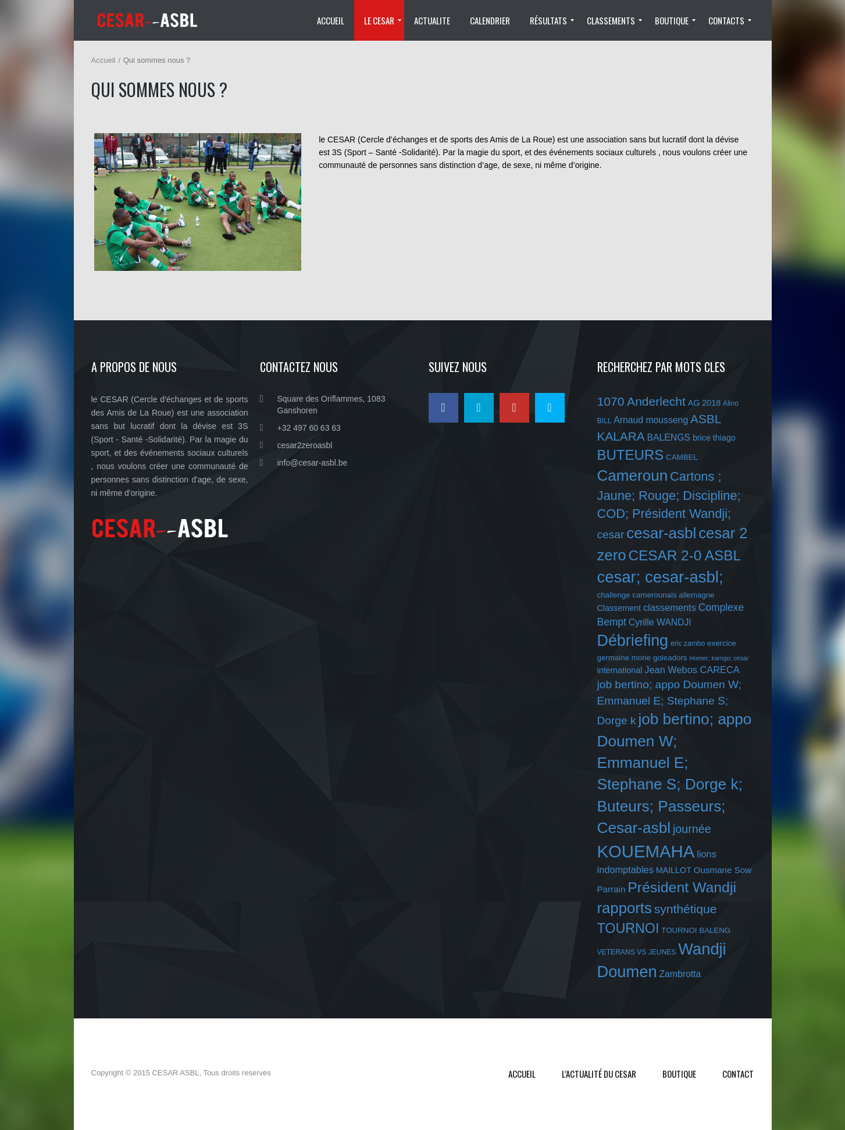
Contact (738, 1073)
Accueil (103, 60)
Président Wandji (681, 887)
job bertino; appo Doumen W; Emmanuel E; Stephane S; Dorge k (669, 702)
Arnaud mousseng (651, 420)
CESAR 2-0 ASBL (684, 555)
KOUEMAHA (646, 851)
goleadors (670, 657)
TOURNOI (628, 928)
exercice (721, 643)
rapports (624, 908)
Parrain (611, 889)
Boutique (679, 1073)
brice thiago (714, 437)
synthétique (685, 909)
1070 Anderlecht (641, 401)
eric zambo (688, 643)
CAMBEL (682, 457)
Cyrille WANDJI (660, 622)
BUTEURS (630, 455)
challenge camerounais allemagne (656, 595)
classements (669, 607)
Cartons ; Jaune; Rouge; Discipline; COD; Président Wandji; (669, 495)
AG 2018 (704, 402)
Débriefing (633, 640)
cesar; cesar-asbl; (660, 577)
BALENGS (668, 437)
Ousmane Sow (722, 870)
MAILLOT (673, 870)
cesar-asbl (661, 533)
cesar (611, 534)
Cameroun (632, 475)
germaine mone (624, 657)
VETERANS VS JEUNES (636, 952)
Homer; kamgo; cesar (718, 658)
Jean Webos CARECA (691, 669)
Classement (619, 608)
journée (692, 829)
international (620, 670)
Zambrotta (680, 974)
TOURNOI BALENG (695, 930)
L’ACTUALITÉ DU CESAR (599, 1073)
